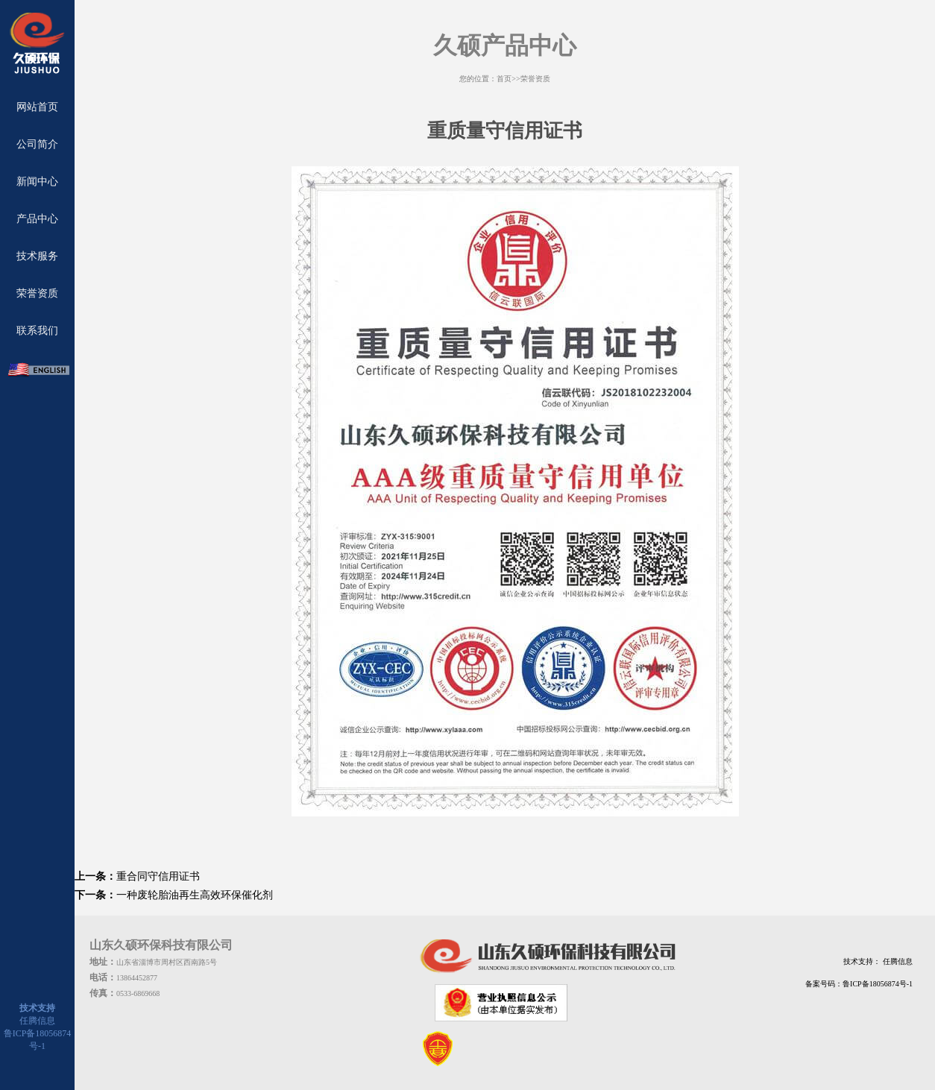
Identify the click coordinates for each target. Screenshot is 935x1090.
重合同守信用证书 (158, 876)
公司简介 (37, 144)
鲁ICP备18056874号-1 (878, 984)
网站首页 (37, 107)
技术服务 (37, 256)
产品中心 (37, 218)
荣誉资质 (37, 293)
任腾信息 (37, 1020)
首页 (504, 79)
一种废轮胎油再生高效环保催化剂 (194, 895)
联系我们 (37, 330)
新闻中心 (37, 181)
